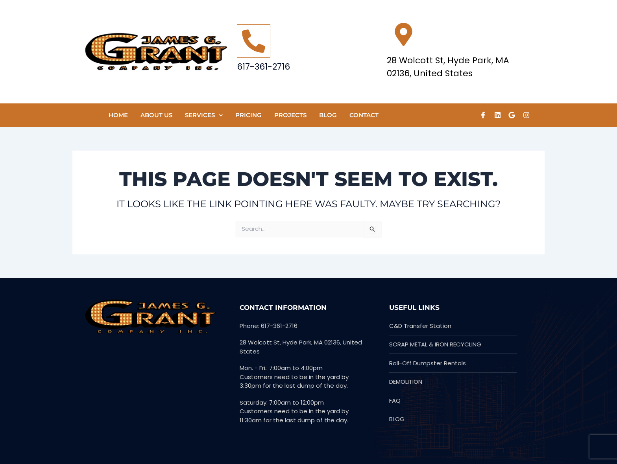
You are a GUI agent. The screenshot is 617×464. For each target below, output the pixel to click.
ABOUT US (156, 115)
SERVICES (204, 115)
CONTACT (364, 115)
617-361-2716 (263, 67)
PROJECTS (290, 115)
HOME (118, 115)
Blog (328, 115)
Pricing (248, 115)
